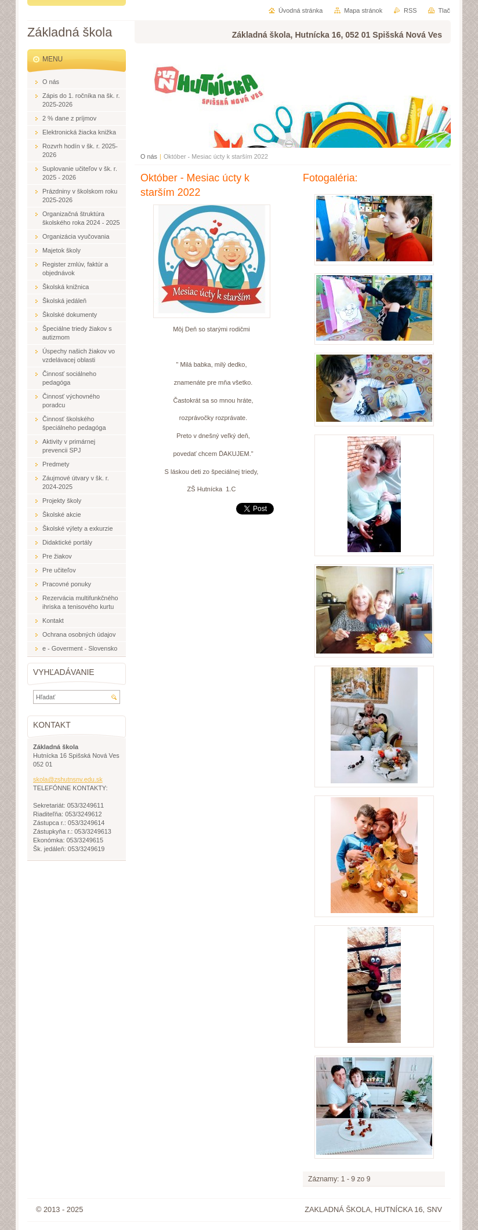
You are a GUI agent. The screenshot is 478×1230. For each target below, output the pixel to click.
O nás (148, 156)
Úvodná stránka (300, 10)
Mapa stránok (363, 10)
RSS (410, 10)
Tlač (444, 10)
